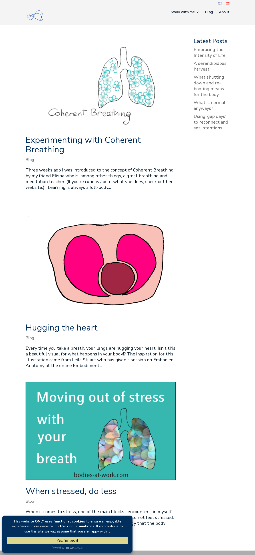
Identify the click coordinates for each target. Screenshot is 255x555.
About (224, 12)
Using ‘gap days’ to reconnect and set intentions (211, 122)
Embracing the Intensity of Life (209, 52)
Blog (209, 12)
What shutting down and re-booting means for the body (209, 86)
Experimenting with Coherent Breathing (83, 144)
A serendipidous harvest (210, 66)
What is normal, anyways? (210, 105)
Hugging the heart (62, 328)
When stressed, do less (71, 491)
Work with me (183, 12)
